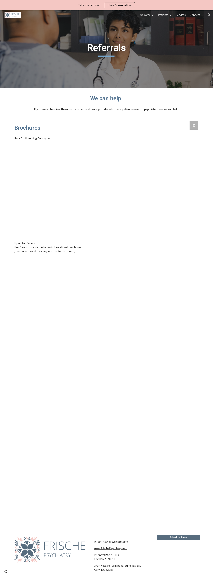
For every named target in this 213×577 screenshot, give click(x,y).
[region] (106, 5)
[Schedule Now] (178, 537)
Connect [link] (195, 15)
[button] (209, 15)
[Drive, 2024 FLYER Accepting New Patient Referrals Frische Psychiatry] (50, 191)
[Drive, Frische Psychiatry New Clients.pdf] (50, 307)
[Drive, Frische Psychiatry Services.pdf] (50, 416)
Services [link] (181, 15)
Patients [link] (163, 15)
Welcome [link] (145, 15)
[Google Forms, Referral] (146, 324)
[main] (106, 49)
